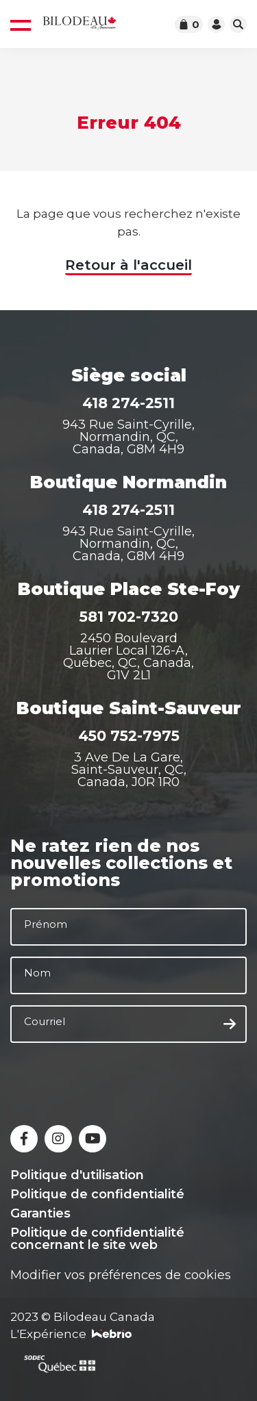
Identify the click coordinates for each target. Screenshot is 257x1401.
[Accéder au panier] (189, 24)
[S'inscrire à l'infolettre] (229, 1024)
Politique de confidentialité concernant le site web (97, 1238)
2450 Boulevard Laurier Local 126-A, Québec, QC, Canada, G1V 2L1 (128, 657)
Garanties (40, 1213)
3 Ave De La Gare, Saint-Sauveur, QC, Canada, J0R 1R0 (128, 770)
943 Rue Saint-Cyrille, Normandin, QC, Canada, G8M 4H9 (128, 437)
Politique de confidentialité (97, 1194)
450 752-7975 (129, 735)
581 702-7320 (128, 616)
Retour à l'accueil (128, 265)
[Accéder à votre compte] (216, 24)
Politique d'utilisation (77, 1175)
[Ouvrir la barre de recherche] (238, 24)
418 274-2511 (128, 403)
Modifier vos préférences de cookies (120, 1275)
